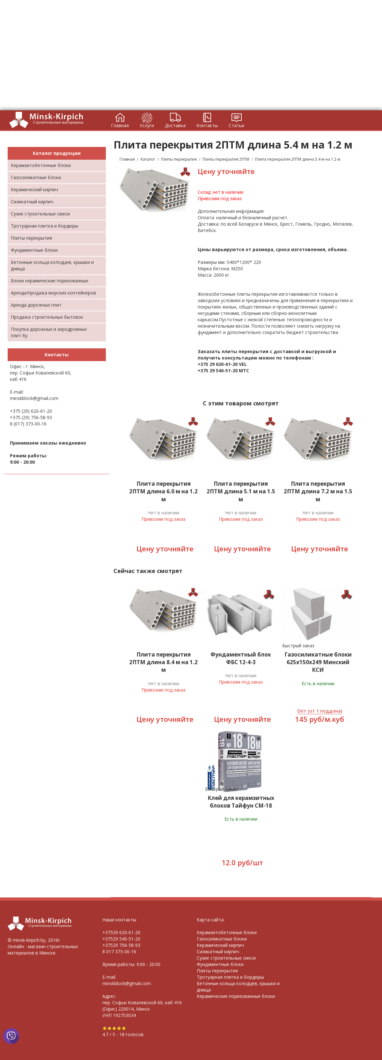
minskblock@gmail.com (34, 398)
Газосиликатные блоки (36, 177)
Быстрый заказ (298, 646)
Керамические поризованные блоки (236, 996)
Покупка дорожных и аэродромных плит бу (49, 332)
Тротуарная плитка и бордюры (44, 226)
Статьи (236, 125)
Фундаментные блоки (34, 250)
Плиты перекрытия (31, 238)
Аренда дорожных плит (36, 305)
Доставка (175, 125)
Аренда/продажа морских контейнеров (53, 293)
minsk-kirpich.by (29, 940)
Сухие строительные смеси (226, 958)
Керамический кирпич (34, 189)
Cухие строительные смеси (40, 214)
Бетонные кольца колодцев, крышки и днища (52, 265)
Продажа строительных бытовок (47, 317)
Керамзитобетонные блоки (41, 165)
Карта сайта (210, 920)
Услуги (147, 125)
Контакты (207, 125)
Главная (120, 125)
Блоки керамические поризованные (49, 281)
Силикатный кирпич (32, 202)
